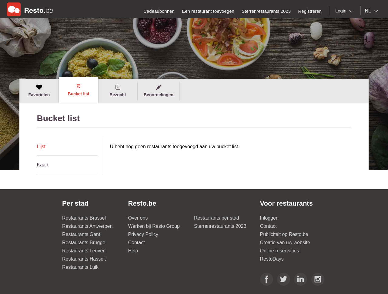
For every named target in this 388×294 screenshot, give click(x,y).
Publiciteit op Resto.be (284, 234)
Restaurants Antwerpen (87, 226)
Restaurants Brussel (84, 217)
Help (133, 250)
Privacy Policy (143, 234)
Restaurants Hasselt (84, 259)
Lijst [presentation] (41, 146)
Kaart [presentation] (42, 164)
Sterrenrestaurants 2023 (220, 226)
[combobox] (345, 11)
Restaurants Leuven (83, 250)
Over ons (138, 217)
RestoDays (272, 259)
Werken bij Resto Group (154, 226)
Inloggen (269, 217)
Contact (136, 242)
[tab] (67, 147)
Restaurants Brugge (83, 242)
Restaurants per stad (216, 217)
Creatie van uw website (285, 242)
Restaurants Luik (80, 267)
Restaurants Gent (81, 234)
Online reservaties (279, 250)
